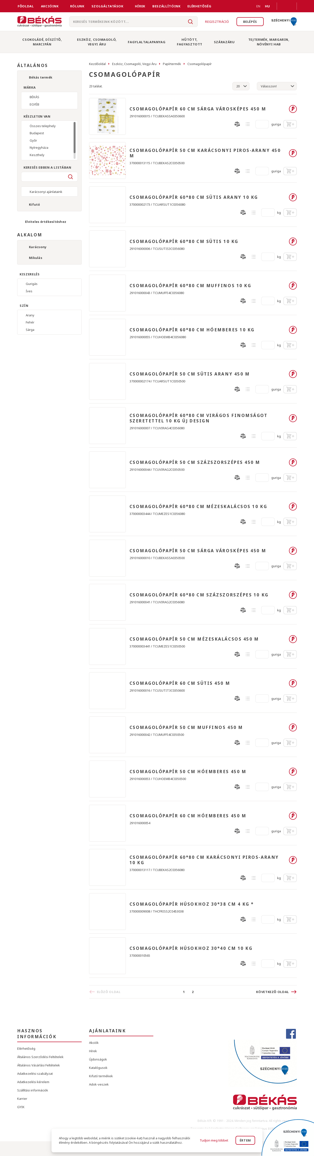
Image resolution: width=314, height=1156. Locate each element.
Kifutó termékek (101, 1076)
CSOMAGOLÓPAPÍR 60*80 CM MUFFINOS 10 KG (190, 285)
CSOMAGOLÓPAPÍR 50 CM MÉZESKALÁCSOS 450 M (194, 639)
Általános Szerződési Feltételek (40, 1057)
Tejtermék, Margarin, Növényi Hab (268, 41)
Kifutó (34, 204)
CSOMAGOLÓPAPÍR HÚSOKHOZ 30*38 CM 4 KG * (192, 904)
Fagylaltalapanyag (146, 42)
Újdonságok (98, 1059)
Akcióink (50, 6)
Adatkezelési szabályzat (35, 1073)
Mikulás (35, 257)
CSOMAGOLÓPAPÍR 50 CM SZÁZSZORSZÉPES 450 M (195, 462)
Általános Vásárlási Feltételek (38, 1065)
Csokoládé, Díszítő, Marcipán (42, 41)
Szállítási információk (32, 1090)
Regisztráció (217, 21)
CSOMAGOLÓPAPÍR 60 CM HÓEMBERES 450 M (188, 816)
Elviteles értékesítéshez (45, 221)
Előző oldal (109, 992)
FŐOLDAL (26, 6)
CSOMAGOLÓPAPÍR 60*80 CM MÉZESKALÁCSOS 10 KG (198, 506)
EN (252, 6)
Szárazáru (224, 42)
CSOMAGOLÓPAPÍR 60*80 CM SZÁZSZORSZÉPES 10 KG (199, 595)
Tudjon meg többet (214, 1140)
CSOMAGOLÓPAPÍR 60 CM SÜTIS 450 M (180, 683)
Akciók (94, 1042)
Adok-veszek (99, 1084)
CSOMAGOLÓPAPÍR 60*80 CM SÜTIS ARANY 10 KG (194, 197)
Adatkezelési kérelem (33, 1082)
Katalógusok (98, 1067)
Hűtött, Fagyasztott (189, 41)
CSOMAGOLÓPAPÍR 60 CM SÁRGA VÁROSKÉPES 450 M (198, 109)
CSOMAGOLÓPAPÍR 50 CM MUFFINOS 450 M (186, 727)
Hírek (140, 6)
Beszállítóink (166, 6)
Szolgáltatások (107, 6)
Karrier (22, 1098)
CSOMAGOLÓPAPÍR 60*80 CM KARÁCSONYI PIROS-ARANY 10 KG (204, 860)
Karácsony (37, 247)
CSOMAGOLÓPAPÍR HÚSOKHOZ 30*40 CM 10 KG (191, 948)
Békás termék (40, 77)
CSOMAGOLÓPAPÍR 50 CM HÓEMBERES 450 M (188, 771)
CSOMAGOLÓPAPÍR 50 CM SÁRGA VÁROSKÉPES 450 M (198, 550)
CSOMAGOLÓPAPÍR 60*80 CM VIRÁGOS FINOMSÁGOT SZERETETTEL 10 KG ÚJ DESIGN (199, 418)
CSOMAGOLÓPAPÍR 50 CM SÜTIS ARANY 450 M (190, 374)
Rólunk (77, 6)
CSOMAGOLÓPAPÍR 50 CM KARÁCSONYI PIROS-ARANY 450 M (205, 153)
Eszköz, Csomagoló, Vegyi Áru (97, 41)
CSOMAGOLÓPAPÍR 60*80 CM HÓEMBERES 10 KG (192, 330)
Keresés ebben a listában (47, 167)
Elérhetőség (199, 6)
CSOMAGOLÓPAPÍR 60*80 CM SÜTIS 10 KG (184, 241)
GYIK (21, 1107)
